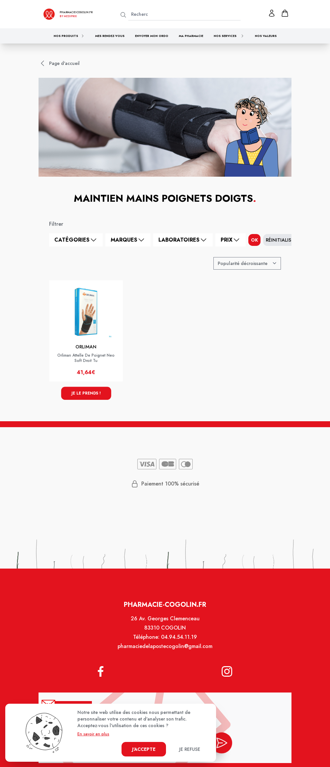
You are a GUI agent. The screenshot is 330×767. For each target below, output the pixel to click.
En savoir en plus (93, 734)
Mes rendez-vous (109, 36)
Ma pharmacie (191, 36)
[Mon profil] (272, 13)
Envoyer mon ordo (151, 36)
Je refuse (189, 749)
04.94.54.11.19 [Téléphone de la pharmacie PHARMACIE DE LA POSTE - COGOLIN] (178, 642)
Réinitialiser (281, 240)
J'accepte (143, 749)
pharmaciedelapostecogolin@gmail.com (165, 651)
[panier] (285, 13)
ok (254, 240)
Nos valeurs (266, 36)
